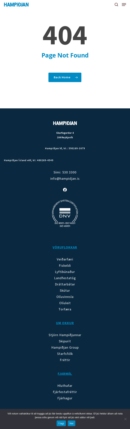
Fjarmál (65, 373)
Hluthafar (64, 385)
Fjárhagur (64, 398)
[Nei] (125, 419)
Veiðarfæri (65, 259)
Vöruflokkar (65, 247)
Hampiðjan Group (65, 347)
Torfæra (64, 309)
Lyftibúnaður (65, 272)
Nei (71, 423)
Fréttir (65, 360)
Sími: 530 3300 (65, 172)
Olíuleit (65, 303)
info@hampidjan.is (65, 178)
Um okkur (65, 323)
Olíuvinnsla (65, 297)
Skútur (65, 290)
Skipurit (65, 341)
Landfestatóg (65, 278)
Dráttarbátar (65, 284)
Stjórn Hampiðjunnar (65, 335)
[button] (124, 4)
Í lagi (61, 423)
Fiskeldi (65, 265)
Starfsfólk (65, 353)
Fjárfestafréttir (65, 392)
